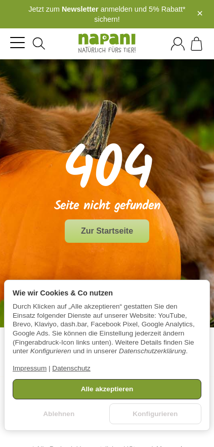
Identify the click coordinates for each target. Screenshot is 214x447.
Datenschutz (71, 368)
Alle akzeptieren (107, 389)
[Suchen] (39, 43)
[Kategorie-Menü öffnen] (17, 42)
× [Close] (200, 13)
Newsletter (80, 9)
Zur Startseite (107, 231)
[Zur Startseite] (107, 43)
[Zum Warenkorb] (196, 43)
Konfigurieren (155, 414)
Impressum (30, 368)
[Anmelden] (177, 43)
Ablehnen (58, 414)
